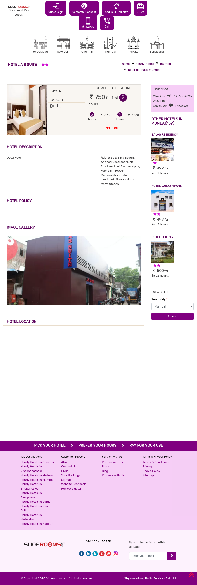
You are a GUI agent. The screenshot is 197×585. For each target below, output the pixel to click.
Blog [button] (105, 471)
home (126, 63)
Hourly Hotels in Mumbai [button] (37, 479)
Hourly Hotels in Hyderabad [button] (31, 517)
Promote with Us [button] (113, 475)
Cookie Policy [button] (151, 471)
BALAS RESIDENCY (164, 134)
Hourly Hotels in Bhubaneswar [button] (31, 486)
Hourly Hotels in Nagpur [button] (37, 523)
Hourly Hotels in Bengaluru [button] (31, 495)
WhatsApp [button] (88, 22)
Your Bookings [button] (71, 475)
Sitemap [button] (148, 475)
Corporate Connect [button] (84, 8)
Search (172, 316)
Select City (159, 299)
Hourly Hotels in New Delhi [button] (34, 508)
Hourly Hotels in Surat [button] (35, 501)
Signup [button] (66, 479)
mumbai (165, 63)
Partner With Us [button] (112, 462)
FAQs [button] (64, 471)
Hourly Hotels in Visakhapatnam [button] (31, 469)
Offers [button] (140, 8)
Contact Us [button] (68, 466)
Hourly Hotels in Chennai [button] (37, 462)
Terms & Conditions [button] (156, 462)
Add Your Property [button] (116, 8)
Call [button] (107, 22)
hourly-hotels (145, 63)
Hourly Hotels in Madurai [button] (37, 475)
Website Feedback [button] (73, 484)
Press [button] (106, 466)
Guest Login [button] (55, 8)
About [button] (65, 462)
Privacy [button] (147, 466)
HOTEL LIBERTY (162, 237)
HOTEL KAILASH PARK (166, 185)
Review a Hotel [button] (71, 488)
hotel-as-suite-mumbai (144, 70)
